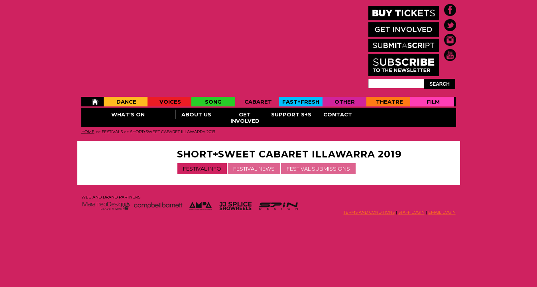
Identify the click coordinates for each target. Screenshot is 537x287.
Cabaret (258, 101)
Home (92, 101)
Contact (337, 114)
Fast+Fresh (300, 101)
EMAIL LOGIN (442, 212)
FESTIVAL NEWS (254, 168)
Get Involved (245, 117)
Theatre (389, 101)
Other (344, 101)
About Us (196, 114)
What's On (128, 114)
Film (433, 101)
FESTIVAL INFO (202, 168)
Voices (170, 101)
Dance (126, 101)
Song (213, 101)
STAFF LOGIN (411, 212)
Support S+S (291, 114)
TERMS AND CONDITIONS (369, 212)
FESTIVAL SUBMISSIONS (318, 168)
